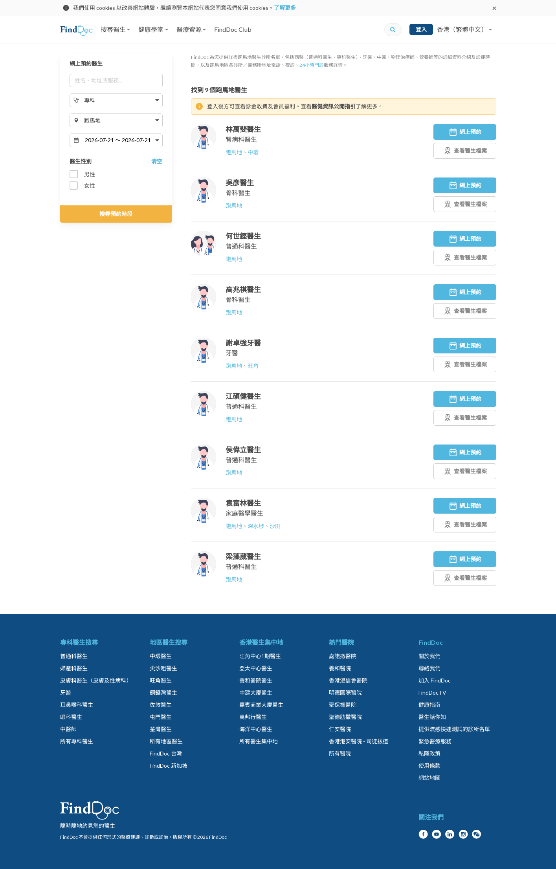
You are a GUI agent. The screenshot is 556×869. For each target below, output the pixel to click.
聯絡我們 (429, 668)
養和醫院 (340, 668)
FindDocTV (432, 692)
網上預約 (464, 132)
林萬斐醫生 (243, 129)
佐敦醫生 (161, 704)
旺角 (253, 365)
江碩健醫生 (243, 396)
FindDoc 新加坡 (168, 765)
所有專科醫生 (76, 741)
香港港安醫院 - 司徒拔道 (358, 741)
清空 (156, 161)
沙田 (275, 526)
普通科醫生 (241, 246)
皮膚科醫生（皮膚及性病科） (96, 680)
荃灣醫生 (161, 729)
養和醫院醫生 (255, 680)
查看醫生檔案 (465, 151)
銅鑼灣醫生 (163, 692)
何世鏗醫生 (243, 236)
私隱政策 (429, 753)
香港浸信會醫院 (348, 680)
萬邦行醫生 (253, 716)
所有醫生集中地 (258, 741)
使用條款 (429, 765)
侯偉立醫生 (243, 449)
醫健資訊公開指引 (334, 106)
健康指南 (429, 704)
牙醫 (232, 353)
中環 (253, 152)
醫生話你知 (432, 716)
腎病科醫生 (241, 139)
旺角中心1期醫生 (260, 656)
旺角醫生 (161, 680)
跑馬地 (234, 152)
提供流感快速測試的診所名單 (454, 729)
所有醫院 (340, 753)
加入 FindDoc (434, 680)
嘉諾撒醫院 (342, 656)
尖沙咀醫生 (163, 668)
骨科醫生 (238, 192)
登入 (421, 29)
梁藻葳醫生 (243, 556)
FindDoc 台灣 (166, 753)
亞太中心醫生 (255, 668)
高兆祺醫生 (243, 289)
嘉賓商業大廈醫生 (261, 704)
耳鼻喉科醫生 (76, 704)
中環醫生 (161, 656)
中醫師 (68, 729)
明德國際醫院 (345, 692)
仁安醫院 (340, 729)
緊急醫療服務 (434, 741)
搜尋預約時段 (115, 213)
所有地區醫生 (166, 741)
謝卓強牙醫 (243, 342)
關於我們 (429, 656)
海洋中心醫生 (255, 729)
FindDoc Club (232, 29)
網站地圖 (429, 777)
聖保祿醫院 (342, 704)
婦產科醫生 (74, 668)
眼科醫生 (71, 716)
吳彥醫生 (240, 182)
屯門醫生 (161, 716)
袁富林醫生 (243, 503)
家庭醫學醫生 (244, 513)
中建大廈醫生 (255, 692)
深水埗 (256, 526)
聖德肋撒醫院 (345, 716)
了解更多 (285, 7)
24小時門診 (311, 65)
